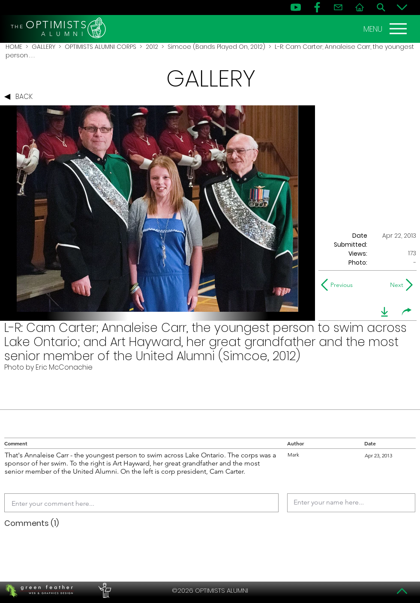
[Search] (381, 7)
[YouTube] (295, 7)
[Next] (395, 284)
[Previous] (338, 284)
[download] (384, 311)
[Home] (359, 7)
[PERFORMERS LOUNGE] (103, 590)
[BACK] (20, 96)
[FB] (317, 7)
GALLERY (43, 46)
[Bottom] (402, 7)
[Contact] (338, 7)
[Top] (402, 591)
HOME (14, 46)
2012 (152, 46)
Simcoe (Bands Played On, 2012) (216, 46)
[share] (406, 311)
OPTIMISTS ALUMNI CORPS (100, 46)
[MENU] (386, 28)
